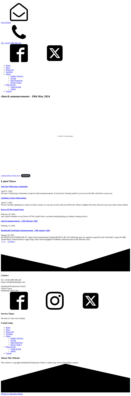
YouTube (9, 72)
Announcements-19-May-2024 (10, 175)
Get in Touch (6, 22)
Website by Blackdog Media (12, 394)
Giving (13, 78)
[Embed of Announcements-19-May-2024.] (65, 136)
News (8, 68)
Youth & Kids (16, 87)
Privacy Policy (16, 83)
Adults (13, 89)
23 (9, 242)
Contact (9, 91)
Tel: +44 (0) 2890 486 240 (11, 43)
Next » (12, 242)
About (8, 74)
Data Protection (16, 81)
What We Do (11, 85)
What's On (10, 70)
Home (8, 65)
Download (25, 175)
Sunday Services (17, 76)
